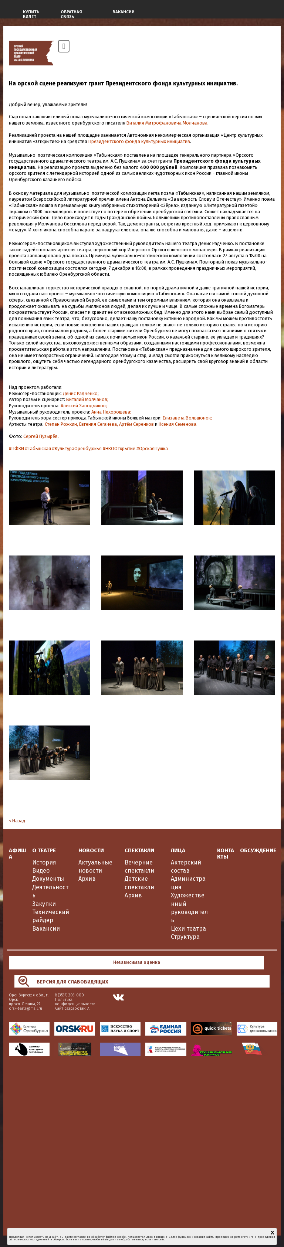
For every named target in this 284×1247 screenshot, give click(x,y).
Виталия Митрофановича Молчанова (166, 123)
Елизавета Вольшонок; (187, 418)
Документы (48, 878)
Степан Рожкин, (61, 424)
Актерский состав (186, 866)
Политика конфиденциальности (75, 1001)
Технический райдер (50, 916)
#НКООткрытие (119, 448)
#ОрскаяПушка (152, 448)
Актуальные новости (95, 866)
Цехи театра (188, 928)
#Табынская (38, 448)
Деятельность (50, 891)
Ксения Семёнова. (178, 424)
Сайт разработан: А (72, 1008)
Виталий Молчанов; (87, 399)
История (44, 862)
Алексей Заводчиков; (84, 405)
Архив (87, 878)
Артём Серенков (136, 424)
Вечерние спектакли (139, 866)
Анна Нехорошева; (111, 412)
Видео (41, 870)
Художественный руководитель (189, 908)
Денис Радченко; (81, 393)
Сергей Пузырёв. (41, 436)
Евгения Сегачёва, (98, 424)
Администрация (188, 882)
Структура (185, 936)
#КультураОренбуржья (77, 448)
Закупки (44, 903)
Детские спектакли (139, 882)
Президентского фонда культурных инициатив (139, 141)
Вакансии (46, 928)
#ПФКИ (16, 448)
